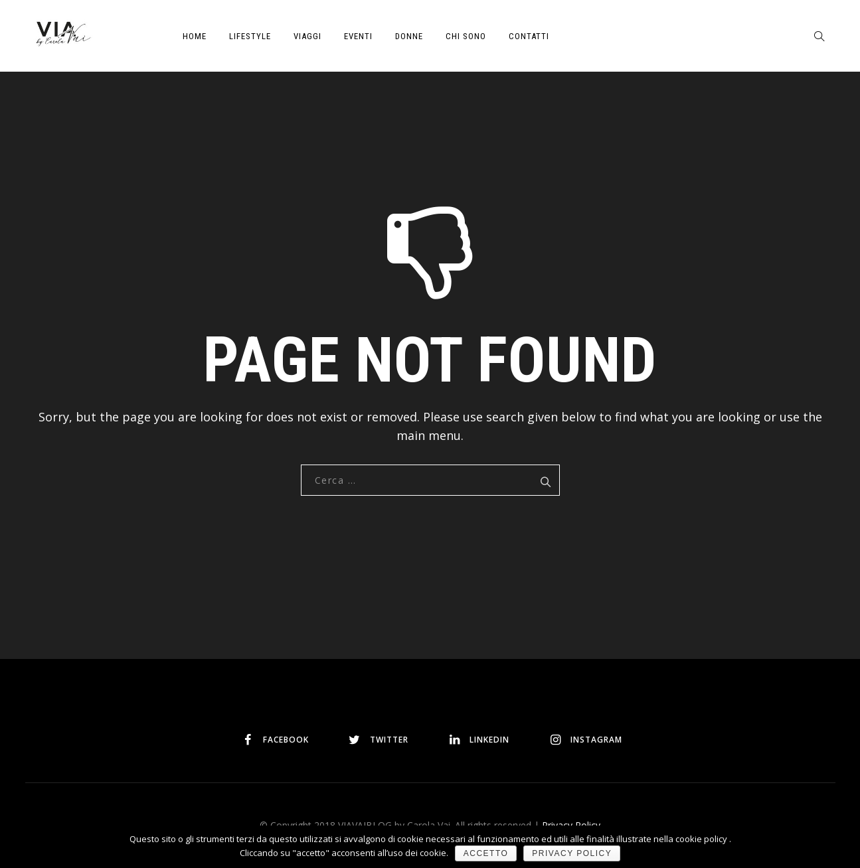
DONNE (409, 36)
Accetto (486, 853)
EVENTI (358, 36)
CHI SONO (466, 36)
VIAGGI (307, 36)
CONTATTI (529, 36)
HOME (195, 36)
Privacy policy (572, 853)
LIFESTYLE (250, 36)
